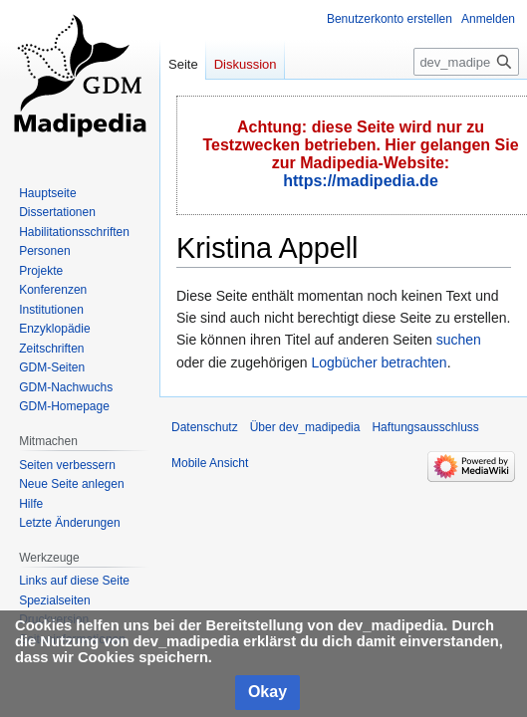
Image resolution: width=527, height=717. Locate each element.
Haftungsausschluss (425, 427)
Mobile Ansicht (209, 463)
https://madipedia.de (360, 180)
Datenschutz (204, 427)
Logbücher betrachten (378, 362)
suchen (458, 340)
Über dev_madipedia (305, 427)
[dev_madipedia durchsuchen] (466, 62)
